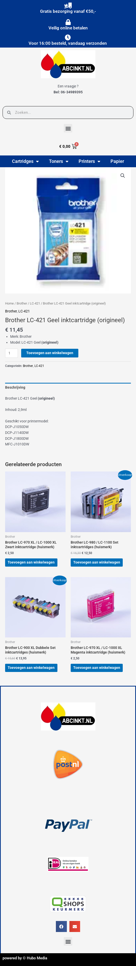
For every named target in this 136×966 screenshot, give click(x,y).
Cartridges (25, 161)
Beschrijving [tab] (15, 387)
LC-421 (35, 303)
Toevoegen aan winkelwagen (49, 353)
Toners (58, 161)
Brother (22, 303)
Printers (89, 161)
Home (9, 303)
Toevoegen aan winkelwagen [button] (31, 562)
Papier (117, 161)
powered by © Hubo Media (25, 958)
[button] (68, 128)
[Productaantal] (11, 353)
